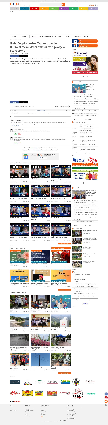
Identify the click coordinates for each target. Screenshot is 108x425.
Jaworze (58, 0)
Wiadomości (15, 8)
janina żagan (22, 113)
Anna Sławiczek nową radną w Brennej (83, 96)
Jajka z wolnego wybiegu (79, 279)
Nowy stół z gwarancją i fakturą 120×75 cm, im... (85, 284)
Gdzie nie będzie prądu (79, 108)
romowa (41, 113)
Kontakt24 (34, 8)
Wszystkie (15, 36)
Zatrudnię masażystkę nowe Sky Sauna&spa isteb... (86, 296)
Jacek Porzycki (32, 113)
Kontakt (26, 414)
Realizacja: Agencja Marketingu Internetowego (54, 420)
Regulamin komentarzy (71, 413)
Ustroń (78, 0)
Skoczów (67, 0)
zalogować (34, 148)
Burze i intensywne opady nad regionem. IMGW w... (86, 98)
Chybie (16, 0)
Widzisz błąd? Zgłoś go (40, 110)
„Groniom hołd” (77, 219)
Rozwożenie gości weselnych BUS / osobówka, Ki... (85, 293)
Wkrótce (24, 8)
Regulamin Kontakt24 (71, 418)
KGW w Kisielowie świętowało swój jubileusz (84, 94)
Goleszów (38, 0)
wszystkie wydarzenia (64, 289)
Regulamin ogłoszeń (71, 411)
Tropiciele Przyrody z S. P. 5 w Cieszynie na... (84, 221)
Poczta (42, 416)
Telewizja (44, 8)
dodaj (58, 248)
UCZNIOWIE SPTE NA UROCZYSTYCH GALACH (84, 202)
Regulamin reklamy (70, 415)
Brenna (11, 0)
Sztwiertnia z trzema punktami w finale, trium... (85, 106)
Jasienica (53, 0)
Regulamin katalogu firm (71, 414)
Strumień (73, 0)
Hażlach (43, 0)
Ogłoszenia (63, 8)
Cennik (26, 413)
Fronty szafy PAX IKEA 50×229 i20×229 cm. (84, 286)
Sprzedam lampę (78, 291)
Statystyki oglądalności (29, 410)
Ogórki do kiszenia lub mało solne (82, 274)
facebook (13, 56)
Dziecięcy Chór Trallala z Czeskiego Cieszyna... (85, 200)
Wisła (82, 0)
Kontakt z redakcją (13, 410)
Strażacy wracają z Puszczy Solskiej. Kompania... (85, 115)
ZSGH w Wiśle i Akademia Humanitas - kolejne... (85, 205)
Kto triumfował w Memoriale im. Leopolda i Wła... (85, 110)
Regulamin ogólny (70, 409)
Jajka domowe (77, 276)
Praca (73, 8)
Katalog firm (54, 8)
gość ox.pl (14, 113)
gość (20, 39)
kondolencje (87, 36)
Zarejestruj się (37, 150)
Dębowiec (32, 0)
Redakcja (11, 409)
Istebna (48, 0)
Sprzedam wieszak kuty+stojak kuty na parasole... (85, 288)
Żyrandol (76, 281)
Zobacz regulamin (15, 125)
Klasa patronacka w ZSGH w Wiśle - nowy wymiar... (86, 214)
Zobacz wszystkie (64, 243)
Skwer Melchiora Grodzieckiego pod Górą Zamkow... (86, 101)
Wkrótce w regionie (18, 248)
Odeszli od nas (77, 36)
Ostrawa (62, 0)
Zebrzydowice (87, 0)
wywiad (48, 113)
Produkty (27, 411)
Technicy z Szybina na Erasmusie (81, 207)
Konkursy (93, 8)
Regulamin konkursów (71, 417)
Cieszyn (20, 0)
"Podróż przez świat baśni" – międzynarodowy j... (85, 217)
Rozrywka (83, 8)
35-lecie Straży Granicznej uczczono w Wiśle (84, 103)
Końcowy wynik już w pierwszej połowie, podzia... (85, 113)
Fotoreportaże (58, 36)
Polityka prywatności (71, 410)
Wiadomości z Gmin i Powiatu (46, 36)
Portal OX (85, 303)
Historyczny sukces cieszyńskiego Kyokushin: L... (85, 209)
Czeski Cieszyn (26, 0)
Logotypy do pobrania (29, 409)
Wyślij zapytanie (28, 415)
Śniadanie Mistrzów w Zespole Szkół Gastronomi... (85, 212)
